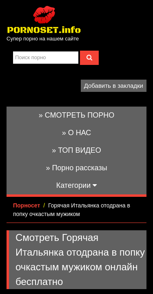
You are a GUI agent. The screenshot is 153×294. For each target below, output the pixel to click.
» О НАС (76, 133)
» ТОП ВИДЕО (76, 150)
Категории (76, 185)
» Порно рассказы (76, 168)
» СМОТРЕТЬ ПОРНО (77, 115)
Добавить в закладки (113, 85)
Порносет (26, 205)
